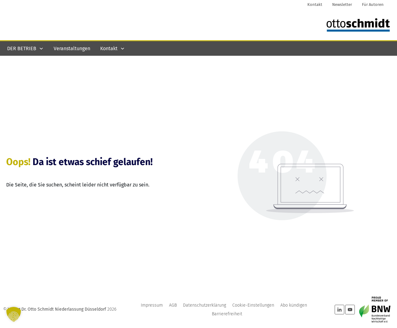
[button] (13, 314)
